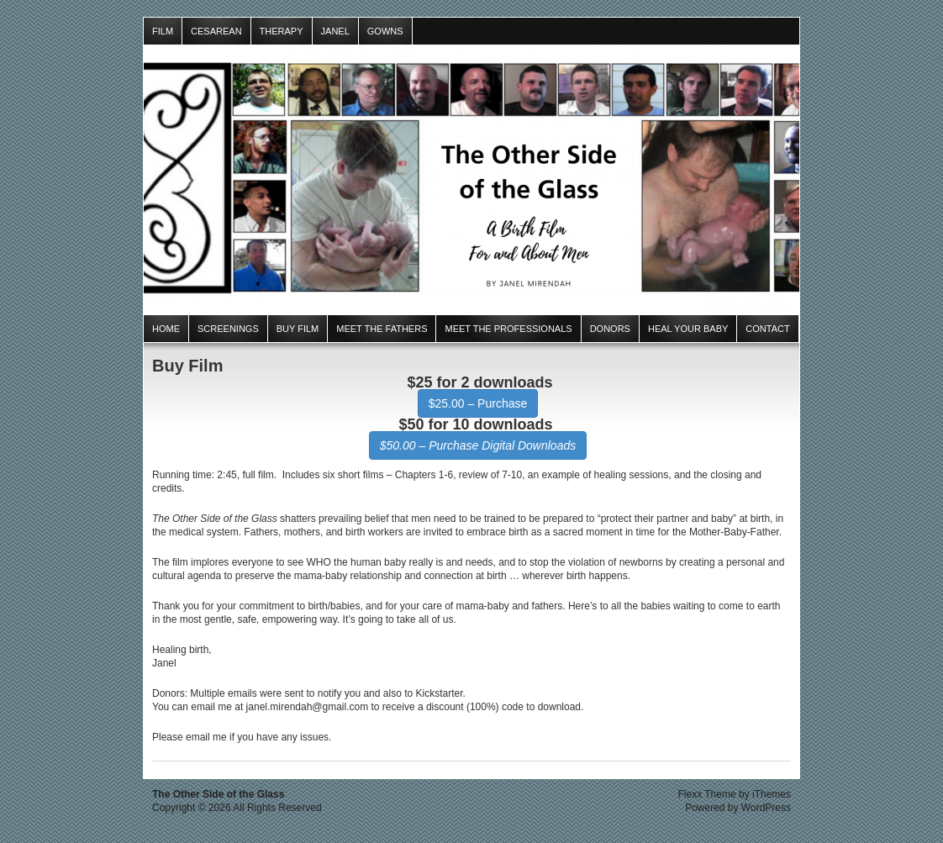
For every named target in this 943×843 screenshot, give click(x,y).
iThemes (771, 794)
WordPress (766, 808)
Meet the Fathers (381, 329)
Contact (767, 329)
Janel (335, 31)
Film (162, 31)
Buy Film (298, 329)
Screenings (228, 329)
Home (166, 329)
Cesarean (216, 31)
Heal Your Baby (688, 329)
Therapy (281, 31)
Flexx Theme (707, 794)
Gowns (385, 31)
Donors (610, 329)
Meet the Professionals (508, 329)
